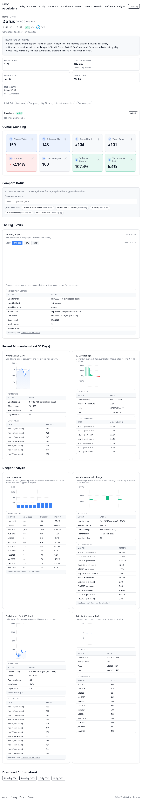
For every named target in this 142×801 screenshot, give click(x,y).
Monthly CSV (10, 778)
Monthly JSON (28, 778)
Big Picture (46, 103)
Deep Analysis (84, 103)
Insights (121, 6)
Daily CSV (44, 778)
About (5, 797)
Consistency (67, 6)
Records (98, 6)
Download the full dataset (30, 332)
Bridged (17, 242)
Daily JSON (58, 778)
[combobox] (134, 6)
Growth (78, 6)
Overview (20, 103)
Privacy (14, 797)
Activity (42, 6)
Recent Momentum (64, 103)
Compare (31, 6)
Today (22, 6)
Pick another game (14, 196)
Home (5, 16)
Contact (31, 797)
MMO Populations (10, 6)
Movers (88, 6)
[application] (71, 264)
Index (35, 242)
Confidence (109, 6)
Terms (22, 797)
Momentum (53, 6)
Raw (27, 242)
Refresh (133, 113)
